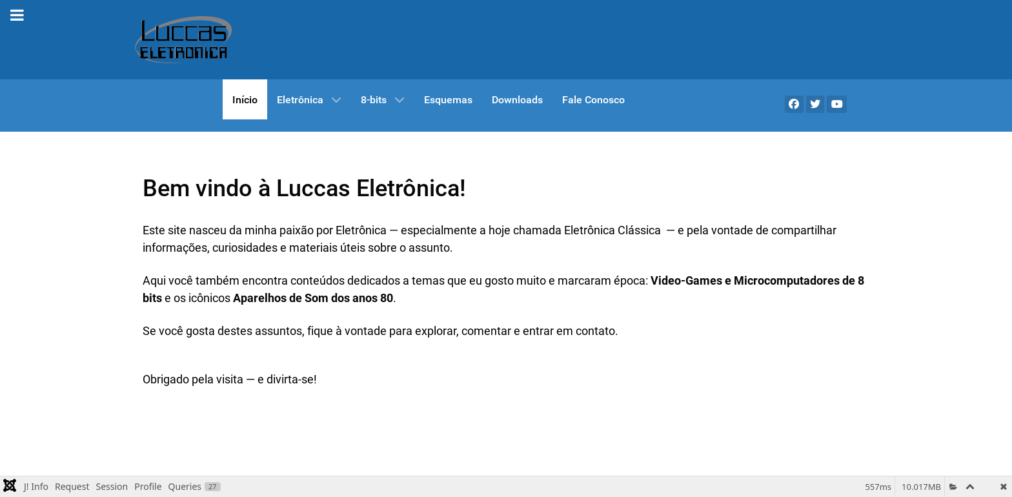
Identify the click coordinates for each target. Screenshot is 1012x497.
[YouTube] (837, 104)
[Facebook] (794, 104)
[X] (815, 104)
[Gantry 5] (183, 39)
